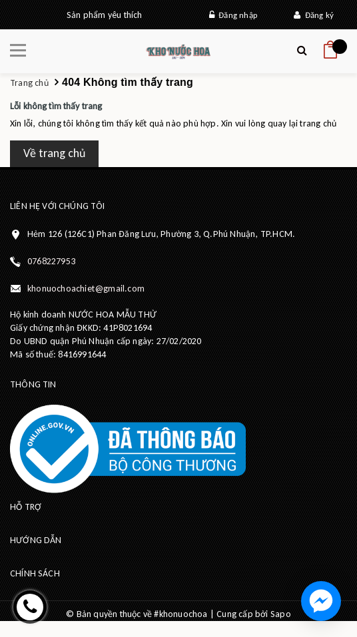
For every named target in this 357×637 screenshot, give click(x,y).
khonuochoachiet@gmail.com (86, 288)
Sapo (280, 614)
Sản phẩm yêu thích (105, 15)
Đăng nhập (233, 15)
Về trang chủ (54, 153)
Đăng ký (314, 15)
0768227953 (51, 261)
